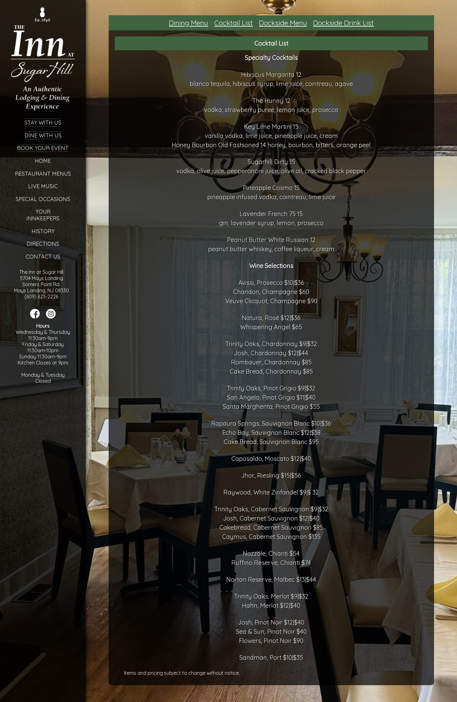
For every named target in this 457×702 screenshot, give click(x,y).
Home (43, 160)
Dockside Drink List (343, 22)
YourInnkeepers (42, 215)
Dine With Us (43, 135)
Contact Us (43, 256)
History (43, 231)
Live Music (43, 186)
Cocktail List (233, 22)
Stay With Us (42, 122)
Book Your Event (43, 147)
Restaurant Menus (43, 173)
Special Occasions (43, 199)
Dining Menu (188, 22)
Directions (43, 243)
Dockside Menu (283, 22)
